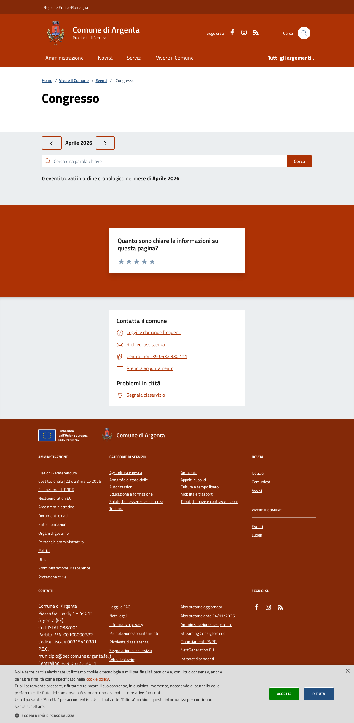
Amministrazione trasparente (206, 624)
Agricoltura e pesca (125, 473)
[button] (119, 716)
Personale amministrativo (61, 542)
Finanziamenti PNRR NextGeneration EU (56, 493)
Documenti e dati (53, 515)
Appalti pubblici (193, 480)
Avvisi (257, 490)
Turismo (116, 509)
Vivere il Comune (175, 58)
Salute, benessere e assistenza (136, 502)
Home (47, 80)
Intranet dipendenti (197, 659)
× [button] (347, 671)
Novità (105, 58)
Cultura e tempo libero (200, 487)
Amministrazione (64, 58)
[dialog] (177, 694)
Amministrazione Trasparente (64, 568)
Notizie (258, 473)
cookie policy (97, 679)
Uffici (42, 559)
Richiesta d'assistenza (129, 642)
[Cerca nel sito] (304, 33)
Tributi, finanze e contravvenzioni (209, 502)
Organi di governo (53, 533)
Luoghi (257, 535)
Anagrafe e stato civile (128, 480)
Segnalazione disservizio (130, 650)
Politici (44, 550)
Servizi (134, 58)
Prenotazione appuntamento (134, 633)
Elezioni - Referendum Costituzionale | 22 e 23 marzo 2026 (69, 477)
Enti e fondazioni (52, 524)
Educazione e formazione (131, 494)
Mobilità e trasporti (197, 494)
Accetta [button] (284, 694)
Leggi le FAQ (119, 607)
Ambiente (189, 473)
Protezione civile (52, 577)
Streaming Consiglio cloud (203, 633)
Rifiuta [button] (318, 694)
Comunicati (261, 482)
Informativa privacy (126, 624)
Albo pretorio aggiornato (201, 607)
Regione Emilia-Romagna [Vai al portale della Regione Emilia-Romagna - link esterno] (66, 7)
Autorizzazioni (121, 487)
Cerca (299, 161)
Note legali (118, 616)
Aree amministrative (56, 507)
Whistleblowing (122, 659)
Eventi (101, 80)
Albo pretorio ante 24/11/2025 (208, 616)
